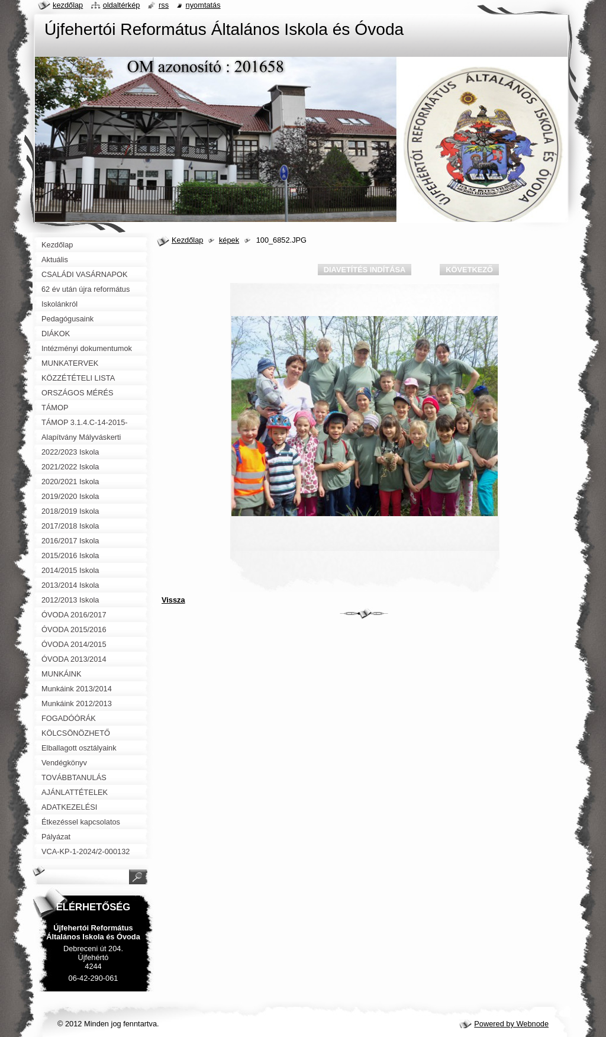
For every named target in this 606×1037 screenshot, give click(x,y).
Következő (469, 269)
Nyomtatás (203, 5)
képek (229, 240)
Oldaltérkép (121, 5)
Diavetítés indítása (364, 269)
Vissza (173, 599)
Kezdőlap (187, 240)
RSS (164, 5)
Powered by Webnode (511, 1023)
